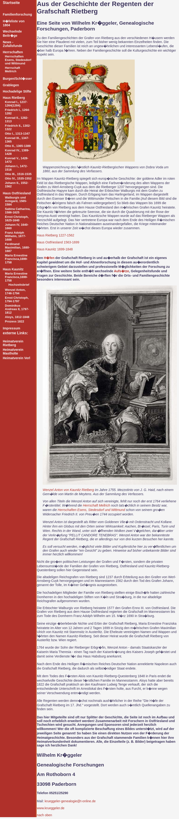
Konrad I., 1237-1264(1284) (16, 103)
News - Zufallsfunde (12, 44)
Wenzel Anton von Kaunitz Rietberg (68, 490)
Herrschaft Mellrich (12, 69)
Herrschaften (13, 52)
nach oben (44, 815)
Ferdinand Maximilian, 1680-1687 (17, 247)
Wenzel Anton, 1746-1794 (15, 291)
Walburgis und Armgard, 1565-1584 (16, 201)
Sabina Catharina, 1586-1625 (18, 210)
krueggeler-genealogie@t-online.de (70, 801)
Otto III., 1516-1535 (18, 174)
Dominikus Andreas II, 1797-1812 (17, 309)
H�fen (49, 258)
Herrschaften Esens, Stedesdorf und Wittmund (18, 60)
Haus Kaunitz (13, 269)
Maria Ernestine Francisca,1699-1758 (16, 259)
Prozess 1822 (14, 321)
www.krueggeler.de (50, 808)
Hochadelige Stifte (17, 91)
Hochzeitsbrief (18, 284)
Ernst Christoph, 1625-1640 (17, 218)
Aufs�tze (121, 271)
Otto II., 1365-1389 (18, 146)
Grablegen (11, 85)
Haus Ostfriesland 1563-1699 (58, 242)
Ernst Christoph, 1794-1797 (17, 299)
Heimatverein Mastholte (13, 351)
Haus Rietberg (14, 97)
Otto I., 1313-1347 (17, 133)
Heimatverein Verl (16, 358)
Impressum (11, 328)
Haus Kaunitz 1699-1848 (55, 249)
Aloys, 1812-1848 (17, 317)
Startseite (11, 3)
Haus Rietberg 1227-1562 (55, 235)
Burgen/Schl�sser (17, 78)
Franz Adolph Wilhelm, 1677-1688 (15, 236)
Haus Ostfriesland (17, 193)
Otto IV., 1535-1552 (18, 178)
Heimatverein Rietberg (13, 343)
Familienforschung (17, 14)
